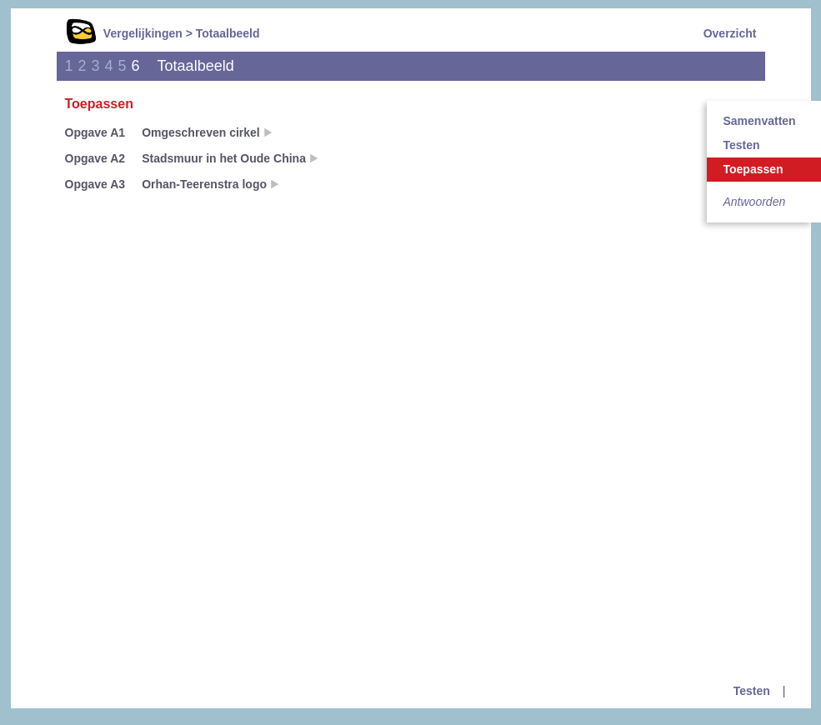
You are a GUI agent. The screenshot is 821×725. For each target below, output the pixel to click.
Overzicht (730, 33)
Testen (751, 691)
